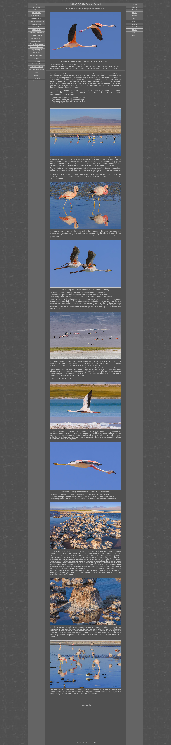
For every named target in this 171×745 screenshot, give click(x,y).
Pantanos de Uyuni (36, 47)
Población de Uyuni (36, 44)
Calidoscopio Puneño (36, 21)
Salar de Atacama (36, 18)
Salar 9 (134, 30)
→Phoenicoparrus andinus (60, 97)
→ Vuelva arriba (85, 705)
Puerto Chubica (36, 35)
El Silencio (36, 7)
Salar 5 (134, 18)
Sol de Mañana (36, 27)
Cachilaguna (36, 30)
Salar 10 (134, 33)
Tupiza (36, 58)
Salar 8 (134, 27)
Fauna (36, 75)
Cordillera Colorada (36, 67)
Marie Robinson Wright (36, 69)
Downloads (36, 78)
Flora (36, 72)
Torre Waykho (36, 64)
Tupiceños (36, 61)
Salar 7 (134, 24)
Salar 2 (134, 10)
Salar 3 (134, 13)
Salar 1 (134, 7)
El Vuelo (36, 10)
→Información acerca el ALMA (60, 378)
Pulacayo (36, 52)
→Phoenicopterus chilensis (60, 101)
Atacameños (36, 13)
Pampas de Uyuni (36, 50)
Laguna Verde (36, 24)
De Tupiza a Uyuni (36, 55)
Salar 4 (134, 15)
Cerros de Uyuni (36, 41)
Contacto (36, 81)
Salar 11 (134, 35)
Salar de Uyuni (36, 38)
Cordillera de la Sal (36, 15)
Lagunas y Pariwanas (36, 33)
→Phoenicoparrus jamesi (60, 99)
